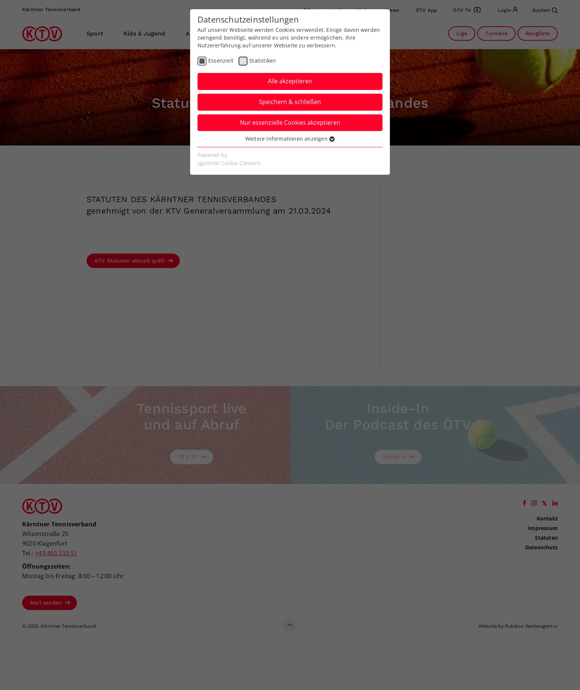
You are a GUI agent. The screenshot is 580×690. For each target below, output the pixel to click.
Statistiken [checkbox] (262, 60)
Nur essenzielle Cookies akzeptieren (290, 122)
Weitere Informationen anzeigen (290, 138)
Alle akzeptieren (290, 81)
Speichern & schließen (290, 102)
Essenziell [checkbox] (220, 60)
